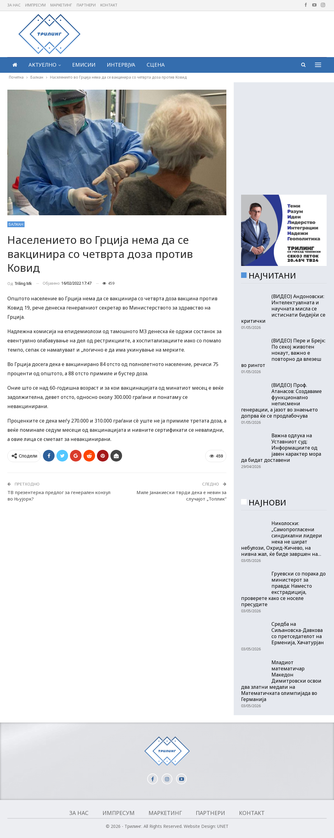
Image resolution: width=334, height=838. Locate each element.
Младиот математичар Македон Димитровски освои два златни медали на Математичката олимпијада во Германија (281, 681)
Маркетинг (61, 5)
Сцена (156, 64)
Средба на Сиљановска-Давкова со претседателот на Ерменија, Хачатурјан (297, 633)
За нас (14, 5)
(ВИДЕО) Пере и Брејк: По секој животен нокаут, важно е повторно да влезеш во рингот (283, 352)
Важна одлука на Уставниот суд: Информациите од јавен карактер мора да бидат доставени (281, 447)
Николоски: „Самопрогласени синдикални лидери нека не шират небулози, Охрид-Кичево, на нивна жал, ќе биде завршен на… (281, 538)
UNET (222, 826)
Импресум (35, 5)
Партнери (86, 5)
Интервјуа (121, 64)
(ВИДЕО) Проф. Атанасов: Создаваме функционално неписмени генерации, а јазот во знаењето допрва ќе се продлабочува (281, 400)
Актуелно (42, 64)
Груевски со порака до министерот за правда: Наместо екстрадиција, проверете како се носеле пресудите (283, 589)
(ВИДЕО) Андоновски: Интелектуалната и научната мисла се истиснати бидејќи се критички (283, 308)
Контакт (108, 5)
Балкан (16, 224)
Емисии (83, 64)
